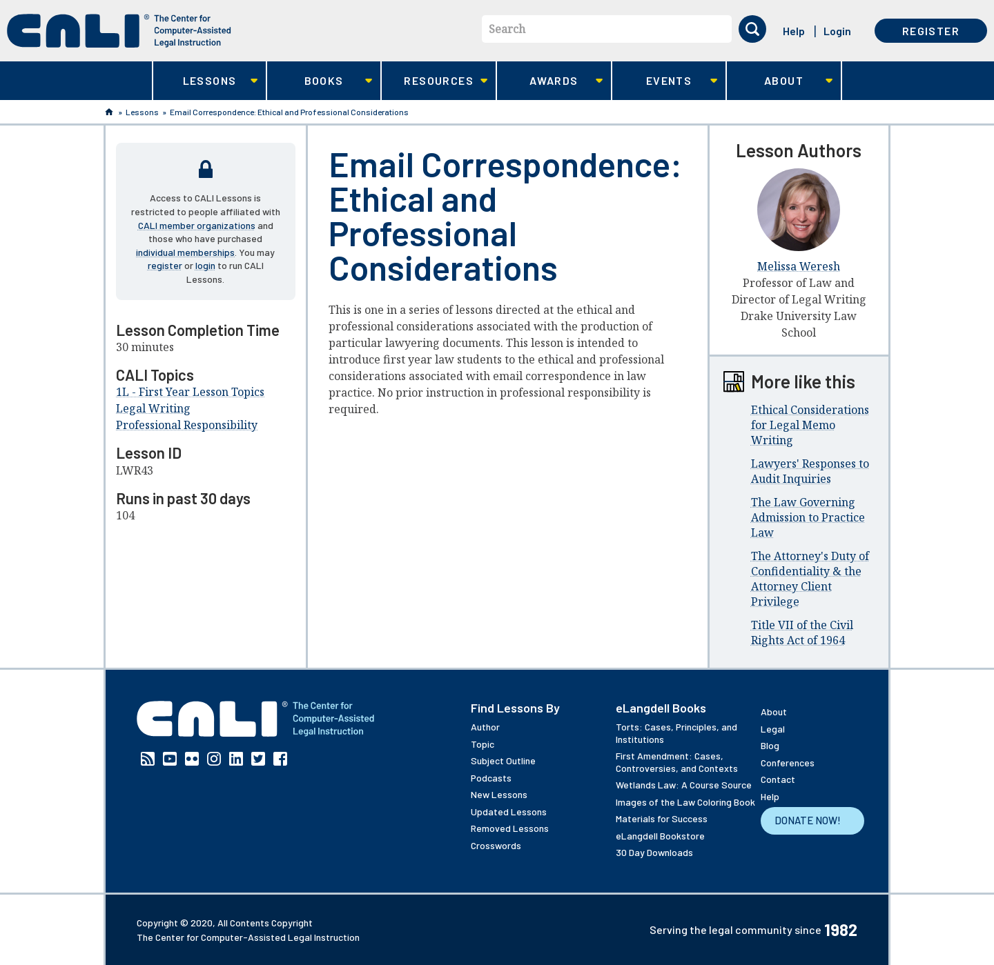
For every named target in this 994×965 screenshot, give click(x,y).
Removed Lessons (510, 828)
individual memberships (185, 252)
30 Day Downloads (654, 852)
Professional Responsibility (186, 424)
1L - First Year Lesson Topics (190, 391)
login (205, 265)
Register (930, 30)
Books (320, 81)
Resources (434, 81)
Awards (550, 81)
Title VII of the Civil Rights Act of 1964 (802, 632)
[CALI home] (119, 31)
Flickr (192, 759)
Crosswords (496, 845)
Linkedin (236, 759)
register (165, 265)
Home (109, 111)
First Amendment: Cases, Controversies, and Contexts (677, 762)
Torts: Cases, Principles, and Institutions (676, 733)
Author (485, 727)
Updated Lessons (509, 811)
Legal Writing (153, 408)
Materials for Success (662, 818)
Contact (778, 779)
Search (507, 29)
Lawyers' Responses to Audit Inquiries (810, 471)
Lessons (205, 81)
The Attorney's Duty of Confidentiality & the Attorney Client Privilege (810, 578)
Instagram (214, 759)
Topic (482, 744)
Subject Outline (503, 760)
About (779, 81)
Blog (770, 745)
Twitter (258, 759)
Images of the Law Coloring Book (685, 802)
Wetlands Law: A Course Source (684, 784)
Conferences (788, 762)
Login (837, 30)
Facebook (280, 759)
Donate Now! (807, 820)
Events (665, 81)
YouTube (170, 759)
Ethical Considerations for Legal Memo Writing (810, 425)
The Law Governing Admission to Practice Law (808, 517)
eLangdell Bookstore (660, 836)
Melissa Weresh (798, 266)
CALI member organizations (196, 225)
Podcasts (491, 778)
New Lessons (499, 794)
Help (794, 30)
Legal (773, 729)
